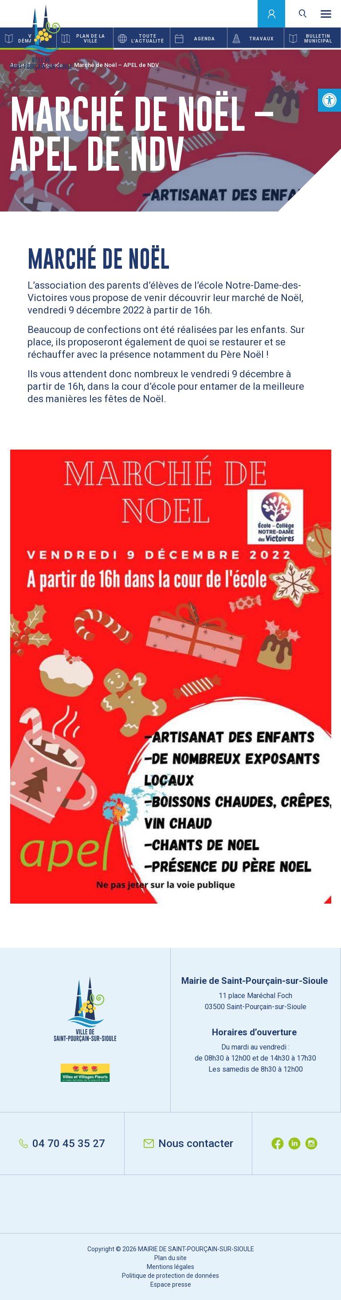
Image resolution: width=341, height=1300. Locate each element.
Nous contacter (188, 1143)
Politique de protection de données (170, 1275)
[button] (329, 100)
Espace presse (170, 1284)
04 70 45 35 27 (62, 1143)
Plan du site (170, 1257)
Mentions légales (170, 1266)
